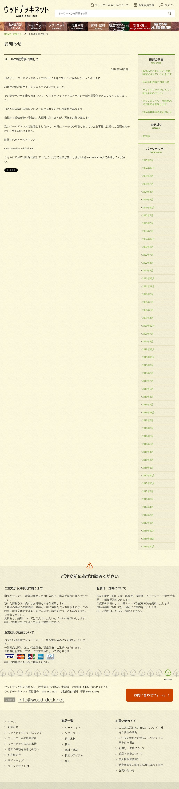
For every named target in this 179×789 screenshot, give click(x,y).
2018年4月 (147, 451)
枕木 (67, 744)
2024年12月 (148, 168)
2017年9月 (147, 491)
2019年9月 (147, 365)
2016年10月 (148, 546)
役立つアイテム (74, 755)
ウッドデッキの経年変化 (22, 738)
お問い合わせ (126, 770)
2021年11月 (148, 286)
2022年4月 (147, 262)
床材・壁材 (71, 749)
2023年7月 (147, 215)
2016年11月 (148, 538)
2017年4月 (147, 507)
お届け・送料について (132, 748)
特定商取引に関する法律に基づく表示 (141, 764)
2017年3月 (147, 515)
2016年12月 (148, 530)
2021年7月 (147, 302)
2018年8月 (147, 420)
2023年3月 (147, 231)
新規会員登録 (144, 5)
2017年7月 (147, 499)
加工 (67, 761)
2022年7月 (147, 254)
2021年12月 (148, 278)
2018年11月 (148, 412)
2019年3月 (147, 396)
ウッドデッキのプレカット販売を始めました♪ (157, 91)
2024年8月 (147, 176)
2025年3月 (147, 160)
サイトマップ (15, 760)
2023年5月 (147, 223)
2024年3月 (147, 199)
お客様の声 (14, 755)
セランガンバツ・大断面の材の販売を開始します (157, 102)
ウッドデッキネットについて (110, 5)
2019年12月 (148, 349)
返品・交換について (130, 753)
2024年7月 (147, 184)
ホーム (12, 721)
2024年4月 (147, 191)
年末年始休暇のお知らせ (155, 82)
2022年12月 (148, 239)
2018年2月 (147, 467)
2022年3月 (147, 270)
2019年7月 (147, 380)
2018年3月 (147, 459)
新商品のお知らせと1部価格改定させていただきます (157, 73)
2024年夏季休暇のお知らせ (157, 112)
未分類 (146, 136)
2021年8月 (147, 294)
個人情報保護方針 (129, 759)
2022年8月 (147, 246)
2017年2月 (147, 522)
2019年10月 (148, 357)
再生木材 (70, 738)
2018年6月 (147, 436)
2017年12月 (148, 475)
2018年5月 (147, 444)
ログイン (167, 5)
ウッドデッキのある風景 (22, 743)
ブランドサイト (17, 766)
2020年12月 (148, 325)
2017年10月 (148, 483)
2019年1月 (147, 404)
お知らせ (17, 34)
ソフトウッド (73, 733)
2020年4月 (147, 341)
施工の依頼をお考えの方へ (23, 749)
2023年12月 (148, 207)
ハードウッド (73, 727)
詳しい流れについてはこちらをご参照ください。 (33, 622)
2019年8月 (147, 373)
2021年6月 (147, 310)
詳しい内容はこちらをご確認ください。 (27, 662)
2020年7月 (147, 333)
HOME (7, 34)
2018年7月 (147, 428)
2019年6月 (147, 388)
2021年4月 (147, 317)
